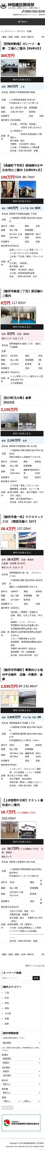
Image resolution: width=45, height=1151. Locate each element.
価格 (3, 37)
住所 (23, 37)
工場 (7, 993)
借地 (7, 1008)
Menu (22, 21)
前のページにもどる (35, 966)
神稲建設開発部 (21, 5)
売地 (7, 1003)
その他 (8, 1013)
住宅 (7, 998)
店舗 (7, 1018)
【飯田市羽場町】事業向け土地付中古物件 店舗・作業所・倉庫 (22, 674)
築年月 (30, 37)
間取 (16, 37)
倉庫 (7, 1024)
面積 (10, 37)
